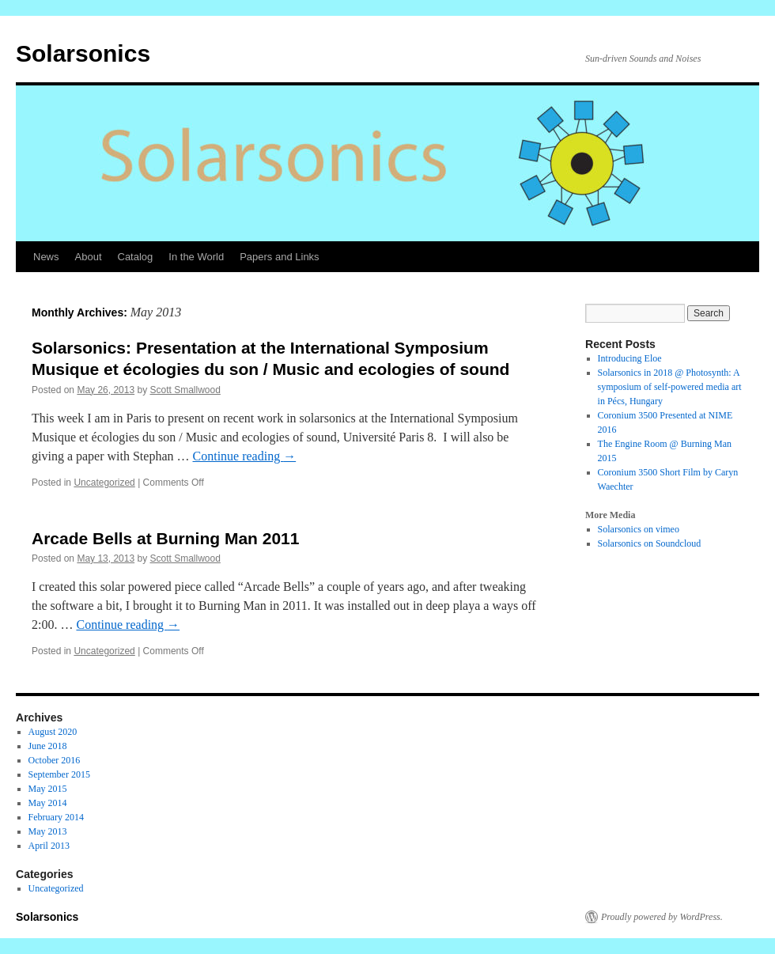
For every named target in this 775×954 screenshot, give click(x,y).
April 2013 (49, 845)
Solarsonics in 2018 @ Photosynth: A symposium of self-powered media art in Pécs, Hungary (670, 387)
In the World (196, 257)
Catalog (135, 257)
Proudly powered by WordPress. (662, 916)
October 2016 (54, 760)
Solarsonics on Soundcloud (649, 543)
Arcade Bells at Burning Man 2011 (165, 538)
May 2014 (47, 802)
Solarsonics (83, 53)
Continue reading (245, 456)
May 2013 (47, 831)
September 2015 (59, 774)
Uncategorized (104, 482)
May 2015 (47, 788)
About (88, 257)
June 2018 (47, 745)
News (46, 257)
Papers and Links (279, 257)
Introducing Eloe (630, 358)
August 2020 (53, 731)
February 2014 (56, 817)
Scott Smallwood (184, 390)
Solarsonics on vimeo (638, 529)
